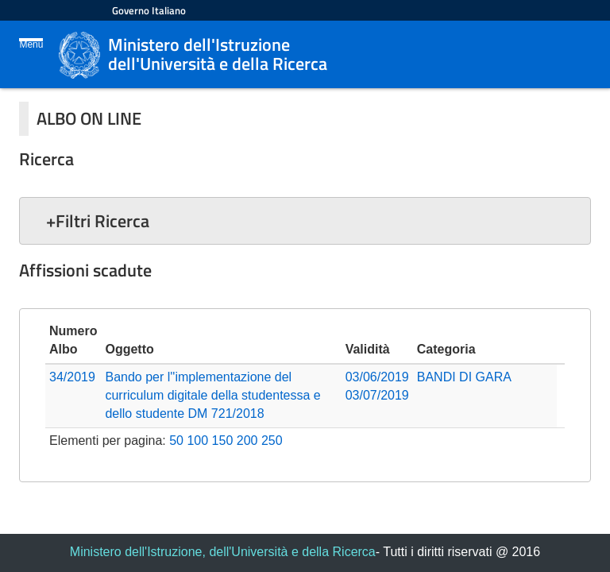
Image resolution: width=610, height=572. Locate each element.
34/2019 (72, 377)
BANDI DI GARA (464, 377)
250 (272, 440)
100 (197, 440)
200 (247, 440)
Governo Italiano (149, 10)
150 (223, 440)
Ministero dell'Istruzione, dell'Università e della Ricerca (223, 551)
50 (176, 440)
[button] (305, 221)
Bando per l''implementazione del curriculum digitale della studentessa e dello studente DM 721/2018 (212, 395)
